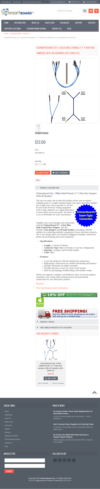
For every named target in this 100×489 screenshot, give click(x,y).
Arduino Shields (7, 62)
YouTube (69, 460)
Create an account (35, 2)
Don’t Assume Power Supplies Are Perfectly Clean (73, 424)
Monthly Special (7, 51)
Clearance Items (7, 82)
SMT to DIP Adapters (9, 60)
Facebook (55, 460)
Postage (4, 91)
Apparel (4, 86)
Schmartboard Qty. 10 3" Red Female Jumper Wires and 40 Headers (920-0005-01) (17, 307)
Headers (4, 78)
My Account (16, 2)
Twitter (60, 460)
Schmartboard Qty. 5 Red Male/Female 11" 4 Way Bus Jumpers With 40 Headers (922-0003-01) (17, 217)
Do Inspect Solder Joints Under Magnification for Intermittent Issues (73, 412)
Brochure (40, 284)
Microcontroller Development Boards (15, 71)
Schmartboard (41, 133)
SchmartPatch (6, 69)
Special (26, 33)
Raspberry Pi (6, 67)
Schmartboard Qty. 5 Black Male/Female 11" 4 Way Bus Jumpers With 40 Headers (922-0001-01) (17, 127)
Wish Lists (75, 2)
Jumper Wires (15, 33)
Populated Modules (8, 73)
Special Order (6, 53)
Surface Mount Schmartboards (12, 58)
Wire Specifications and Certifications (52, 288)
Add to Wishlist (9, 142)
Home (6, 33)
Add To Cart (18, 137)
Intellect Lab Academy (9, 89)
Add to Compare (24, 142)
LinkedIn (74, 460)
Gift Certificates (6, 2)
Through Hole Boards (9, 56)
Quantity (38, 161)
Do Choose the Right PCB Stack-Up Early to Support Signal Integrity (71, 436)
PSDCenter (67, 481)
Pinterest (64, 460)
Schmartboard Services (10, 84)
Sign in (25, 2)
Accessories (5, 80)
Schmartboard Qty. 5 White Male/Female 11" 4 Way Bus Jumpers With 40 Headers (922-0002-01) (17, 172)
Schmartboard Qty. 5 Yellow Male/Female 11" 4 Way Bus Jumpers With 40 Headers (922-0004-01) (17, 262)
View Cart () (91, 2)
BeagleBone (6, 64)
